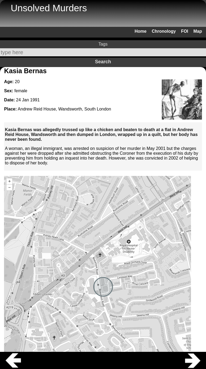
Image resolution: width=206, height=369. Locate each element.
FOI (184, 31)
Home (140, 31)
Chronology (164, 31)
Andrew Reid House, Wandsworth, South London (64, 109)
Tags (103, 44)
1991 (35, 100)
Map (197, 31)
